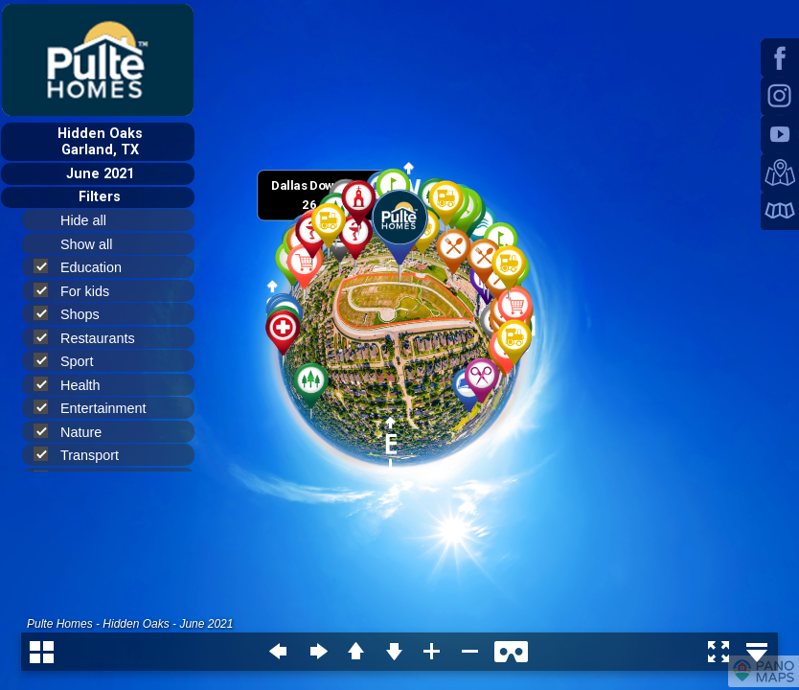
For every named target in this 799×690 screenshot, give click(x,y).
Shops (75, 314)
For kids (80, 291)
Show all (94, 244)
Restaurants (92, 338)
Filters (100, 197)
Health (75, 385)
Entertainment (98, 408)
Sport (71, 361)
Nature (76, 432)
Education (86, 267)
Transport (84, 455)
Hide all (91, 220)
